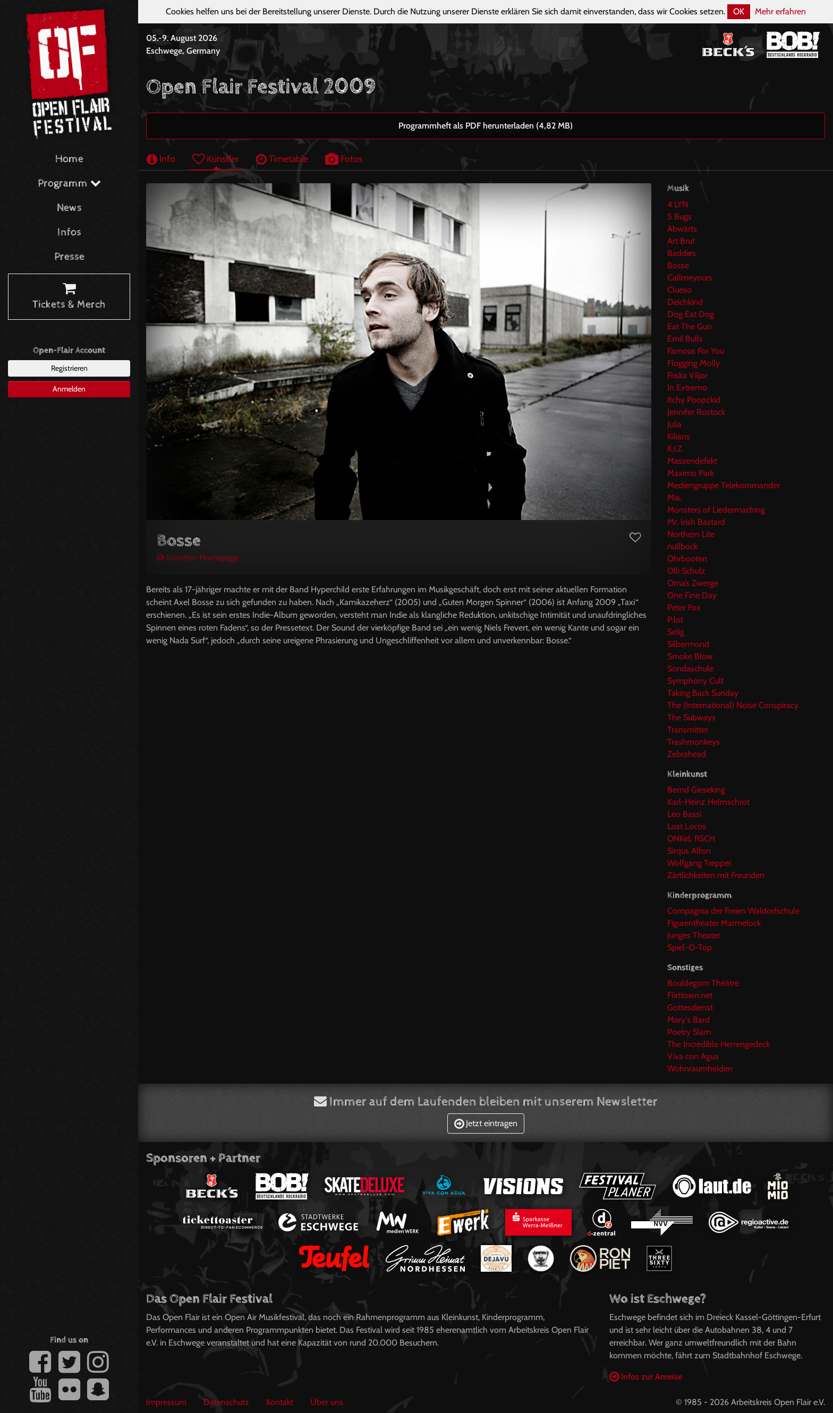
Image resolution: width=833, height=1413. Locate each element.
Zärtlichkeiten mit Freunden (715, 875)
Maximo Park (690, 473)
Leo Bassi (684, 814)
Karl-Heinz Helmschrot (708, 802)
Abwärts (682, 229)
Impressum (166, 1402)
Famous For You (695, 351)
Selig (675, 632)
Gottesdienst (690, 1007)
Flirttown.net (689, 995)
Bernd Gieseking (696, 790)
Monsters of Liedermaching (716, 510)
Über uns (326, 1402)
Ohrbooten (687, 559)
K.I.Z (674, 449)
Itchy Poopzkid (693, 400)
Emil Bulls (685, 339)
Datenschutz (226, 1402)
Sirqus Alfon (689, 851)
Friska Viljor (687, 375)
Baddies (681, 253)
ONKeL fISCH (691, 838)
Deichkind (685, 302)
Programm (69, 183)
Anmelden (69, 389)
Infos (69, 232)
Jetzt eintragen (485, 1123)
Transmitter (687, 730)
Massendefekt (692, 461)
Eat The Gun (689, 326)
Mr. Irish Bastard (696, 522)
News (69, 208)
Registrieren (69, 368)
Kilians (678, 436)
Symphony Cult (695, 681)
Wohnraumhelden (700, 1068)
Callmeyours (689, 278)
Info (161, 158)
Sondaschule (690, 668)
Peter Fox (684, 607)
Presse (69, 257)
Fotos (343, 158)
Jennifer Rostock (696, 412)
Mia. (674, 497)
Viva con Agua (693, 1056)
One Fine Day (692, 595)
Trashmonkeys (693, 742)
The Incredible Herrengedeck (718, 1044)
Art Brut (681, 241)
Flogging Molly (693, 363)
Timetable (282, 158)
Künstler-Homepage (198, 557)
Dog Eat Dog (690, 314)
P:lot (675, 620)
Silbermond (688, 644)
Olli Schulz (686, 571)
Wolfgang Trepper (699, 863)
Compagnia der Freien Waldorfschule (733, 911)
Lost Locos (686, 826)
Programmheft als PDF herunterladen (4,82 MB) (485, 126)
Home (69, 159)
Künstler (215, 158)
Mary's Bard (688, 1020)
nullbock (682, 546)
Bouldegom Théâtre (703, 983)
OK (738, 11)
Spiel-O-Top (689, 947)
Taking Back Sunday (702, 693)
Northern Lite (691, 534)
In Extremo (687, 387)
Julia (674, 424)
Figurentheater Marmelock (714, 923)
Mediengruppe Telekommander (723, 485)
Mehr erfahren (780, 11)
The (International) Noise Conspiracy (732, 705)
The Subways (691, 717)
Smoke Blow (690, 656)
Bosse (678, 265)
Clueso (679, 290)
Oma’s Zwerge (692, 583)
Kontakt (279, 1402)
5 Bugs (679, 216)
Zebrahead (686, 754)
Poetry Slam (689, 1032)
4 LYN (677, 204)
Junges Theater (693, 935)
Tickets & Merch (69, 297)
